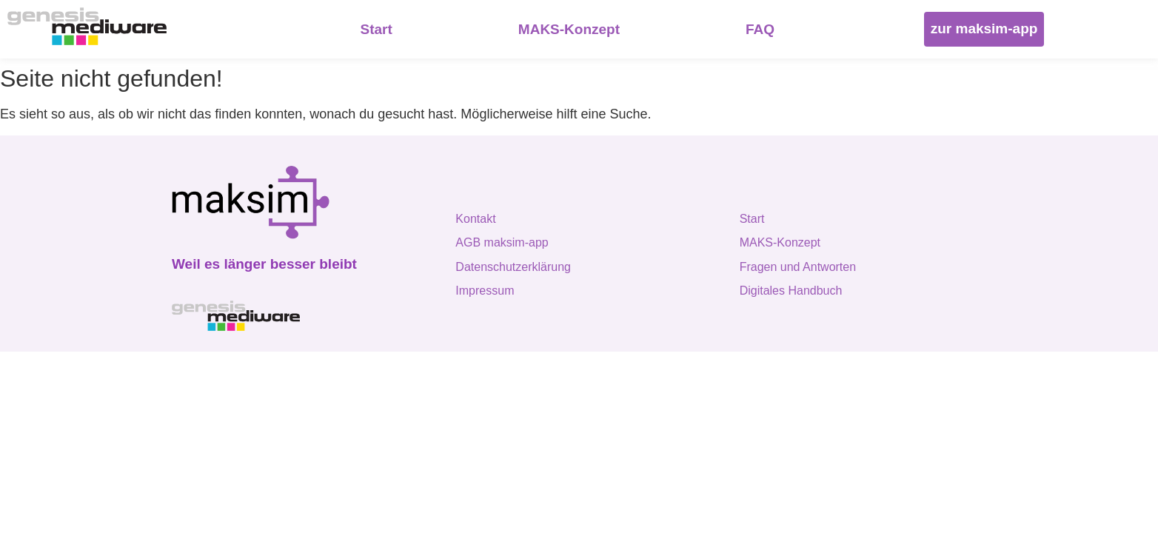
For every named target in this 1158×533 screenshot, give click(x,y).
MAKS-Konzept (780, 242)
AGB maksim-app (501, 242)
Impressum (484, 290)
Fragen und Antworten (798, 267)
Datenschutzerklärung (513, 267)
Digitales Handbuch (791, 290)
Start (752, 218)
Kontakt (475, 218)
